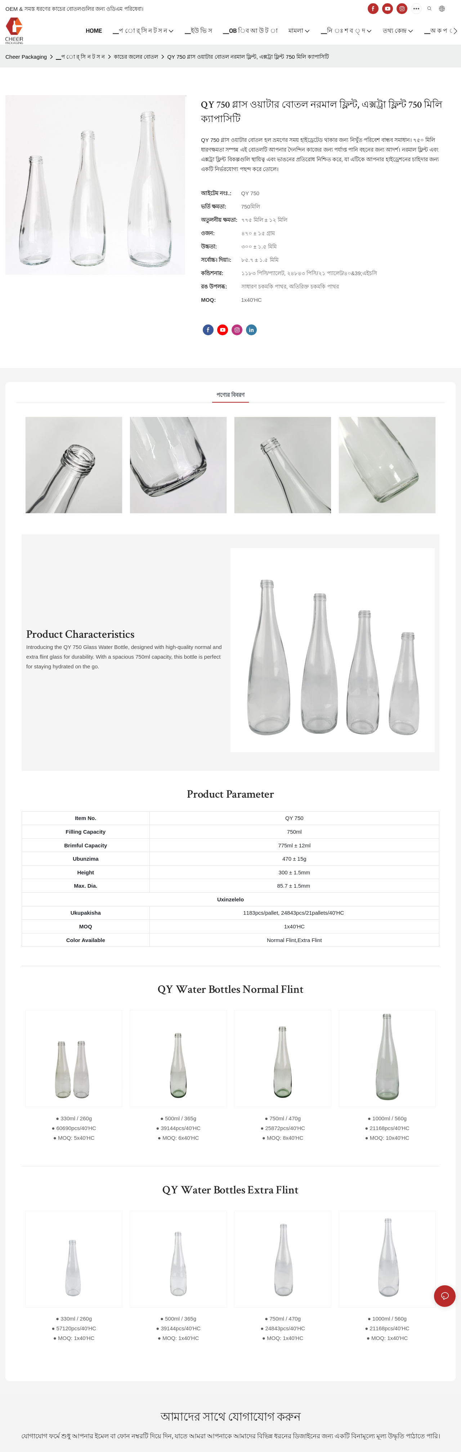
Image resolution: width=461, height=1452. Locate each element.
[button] (455, 31)
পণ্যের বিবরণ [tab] (230, 395)
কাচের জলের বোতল (136, 57)
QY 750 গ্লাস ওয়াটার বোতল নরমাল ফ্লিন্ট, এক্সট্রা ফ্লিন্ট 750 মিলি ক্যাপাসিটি (247, 57)
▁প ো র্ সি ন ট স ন (80, 57)
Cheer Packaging (26, 57)
